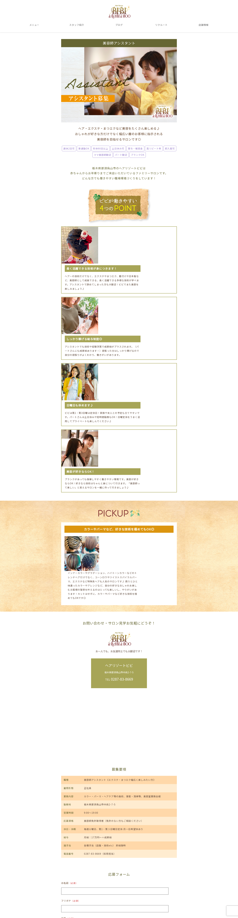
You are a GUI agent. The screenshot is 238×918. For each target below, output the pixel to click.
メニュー (34, 25)
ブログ (119, 25)
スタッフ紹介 (76, 25)
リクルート (161, 25)
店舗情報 (204, 25)
